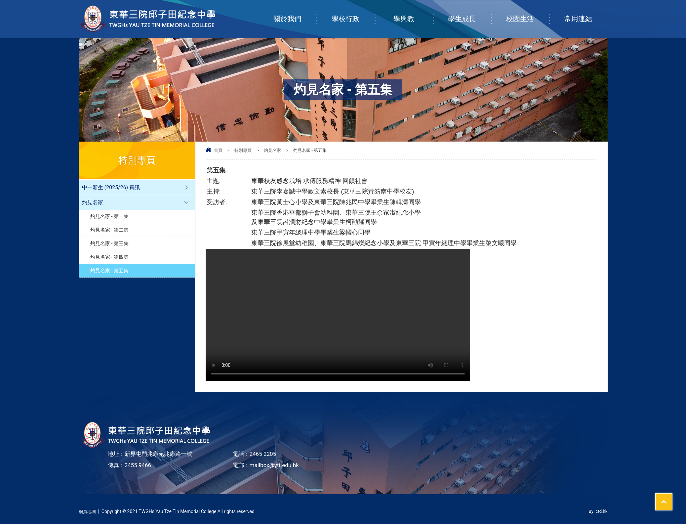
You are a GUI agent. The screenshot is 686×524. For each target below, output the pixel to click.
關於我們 (294, 12)
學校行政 (353, 12)
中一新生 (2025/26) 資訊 (111, 187)
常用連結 (585, 12)
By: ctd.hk (597, 511)
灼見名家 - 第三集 (109, 243)
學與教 (413, 12)
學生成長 (469, 12)
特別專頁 (243, 150)
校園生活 (527, 12)
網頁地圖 (88, 511)
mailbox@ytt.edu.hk (274, 465)
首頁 (218, 150)
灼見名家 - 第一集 (109, 216)
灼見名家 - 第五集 (109, 271)
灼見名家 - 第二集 (109, 230)
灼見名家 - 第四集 (109, 257)
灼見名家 (272, 150)
